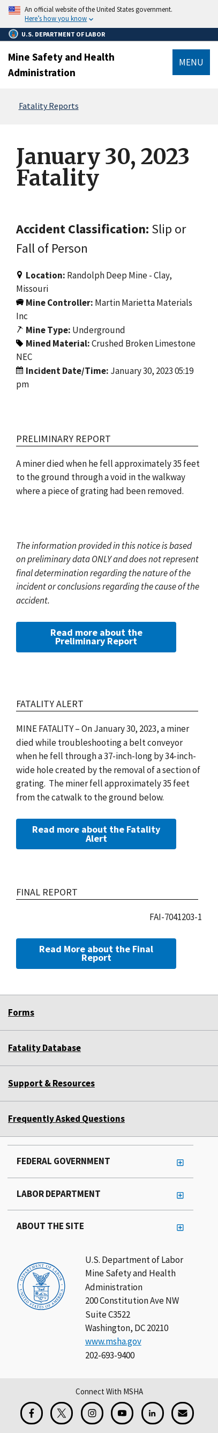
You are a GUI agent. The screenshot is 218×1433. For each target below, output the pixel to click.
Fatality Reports (49, 105)
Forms (21, 1012)
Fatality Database (44, 1048)
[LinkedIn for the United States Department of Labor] (152, 1413)
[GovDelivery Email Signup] (182, 1413)
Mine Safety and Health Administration (61, 64)
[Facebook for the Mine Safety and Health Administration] (31, 1413)
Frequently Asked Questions (66, 1119)
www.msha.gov (113, 1341)
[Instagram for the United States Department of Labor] (92, 1413)
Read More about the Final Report (96, 953)
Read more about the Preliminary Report (96, 636)
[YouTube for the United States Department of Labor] (122, 1413)
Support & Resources (51, 1083)
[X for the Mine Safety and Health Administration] (61, 1413)
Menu (191, 62)
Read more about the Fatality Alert (96, 833)
